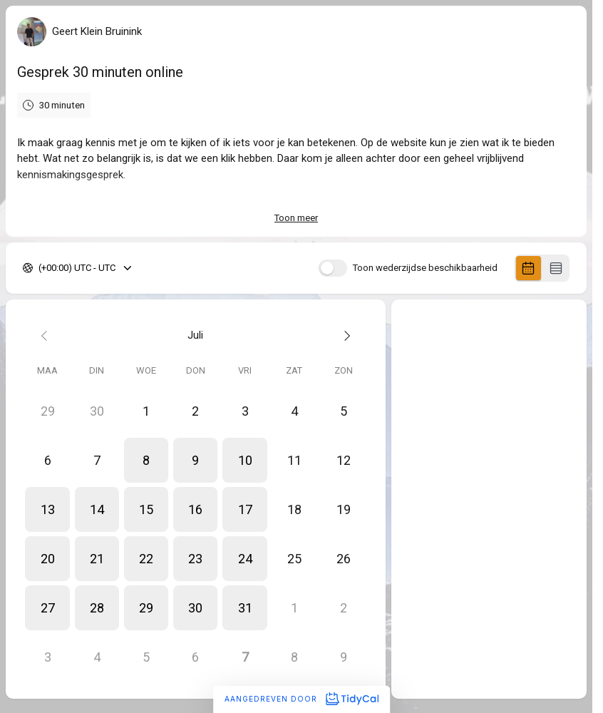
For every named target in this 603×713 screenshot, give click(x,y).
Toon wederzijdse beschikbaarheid (425, 267)
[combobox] (39, 268)
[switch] (333, 268)
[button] (145, 460)
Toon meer (296, 217)
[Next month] (343, 335)
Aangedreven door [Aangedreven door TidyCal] (301, 698)
